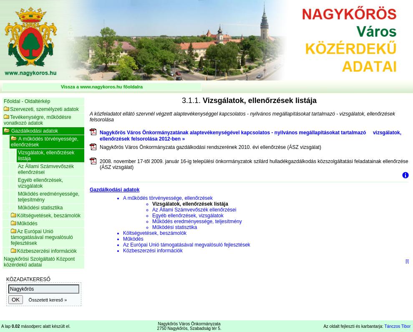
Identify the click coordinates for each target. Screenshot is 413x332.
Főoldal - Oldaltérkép (27, 101)
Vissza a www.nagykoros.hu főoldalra (102, 86)
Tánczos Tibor (397, 326)
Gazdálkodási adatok (31, 131)
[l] (407, 261)
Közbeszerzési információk (44, 251)
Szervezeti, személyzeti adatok (41, 109)
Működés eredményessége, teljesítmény (48, 197)
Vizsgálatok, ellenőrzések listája (46, 155)
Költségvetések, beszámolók (46, 216)
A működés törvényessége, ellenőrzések (44, 142)
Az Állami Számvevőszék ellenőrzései (46, 169)
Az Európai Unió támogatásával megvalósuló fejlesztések (42, 237)
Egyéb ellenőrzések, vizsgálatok (40, 183)
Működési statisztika (40, 208)
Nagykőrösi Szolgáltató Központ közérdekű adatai (39, 262)
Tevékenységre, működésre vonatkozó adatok (37, 120)
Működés (24, 223)
